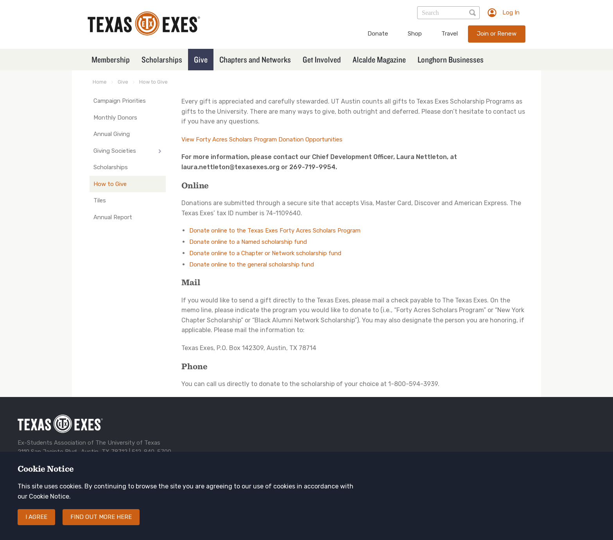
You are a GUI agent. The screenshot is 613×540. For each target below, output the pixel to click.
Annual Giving (111, 134)
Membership (110, 59)
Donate (377, 33)
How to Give (153, 82)
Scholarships (162, 59)
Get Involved (322, 59)
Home (100, 82)
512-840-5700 (151, 451)
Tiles (99, 200)
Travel (449, 33)
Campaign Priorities (119, 100)
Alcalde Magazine (379, 59)
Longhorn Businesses (451, 59)
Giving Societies (114, 150)
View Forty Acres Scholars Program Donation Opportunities (261, 139)
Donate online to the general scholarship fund (251, 264)
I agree (36, 524)
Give (201, 59)
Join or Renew (496, 33)
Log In (511, 12)
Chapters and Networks (255, 59)
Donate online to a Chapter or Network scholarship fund (265, 253)
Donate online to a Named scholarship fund (248, 241)
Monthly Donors (115, 117)
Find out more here (101, 524)
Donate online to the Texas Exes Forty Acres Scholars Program (274, 230)
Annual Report (112, 217)
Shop (415, 33)
